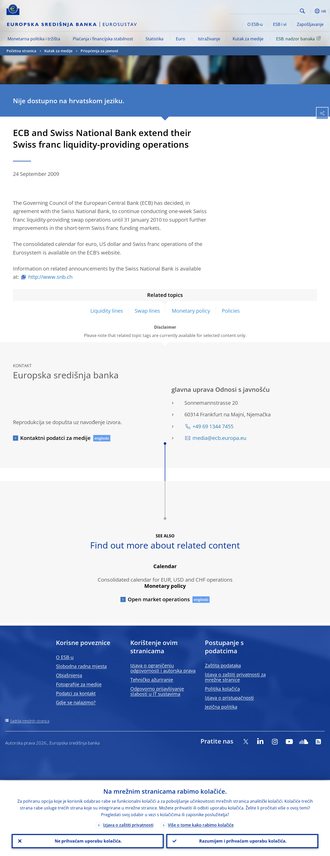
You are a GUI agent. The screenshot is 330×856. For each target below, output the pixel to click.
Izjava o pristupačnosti (229, 698)
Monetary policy (191, 310)
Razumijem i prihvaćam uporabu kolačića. (242, 841)
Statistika (154, 39)
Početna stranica (21, 50)
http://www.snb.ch (50, 276)
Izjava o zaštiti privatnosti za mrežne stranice (235, 677)
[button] (310, 11)
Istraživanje (209, 39)
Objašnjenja (69, 675)
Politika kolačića (222, 689)
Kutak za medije (248, 39)
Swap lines (147, 310)
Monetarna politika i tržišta (34, 39)
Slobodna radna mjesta (81, 666)
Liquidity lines (106, 310)
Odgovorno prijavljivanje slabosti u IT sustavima (157, 691)
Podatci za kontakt (76, 693)
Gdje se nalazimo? (76, 702)
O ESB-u (255, 24)
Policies (231, 310)
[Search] (272, 10)
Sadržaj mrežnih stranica (29, 720)
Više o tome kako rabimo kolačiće (201, 824)
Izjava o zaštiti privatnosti (128, 824)
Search (302, 11)
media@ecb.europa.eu (219, 437)
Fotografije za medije (79, 684)
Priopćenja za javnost (99, 50)
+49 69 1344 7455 (212, 426)
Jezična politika (221, 707)
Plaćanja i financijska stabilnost (103, 39)
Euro (180, 39)
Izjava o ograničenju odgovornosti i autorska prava (163, 668)
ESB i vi (279, 24)
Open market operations (159, 599)
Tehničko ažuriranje (151, 680)
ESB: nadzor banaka (299, 38)
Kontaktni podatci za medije (55, 437)
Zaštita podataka (223, 665)
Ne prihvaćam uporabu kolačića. (87, 841)
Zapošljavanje (310, 24)
